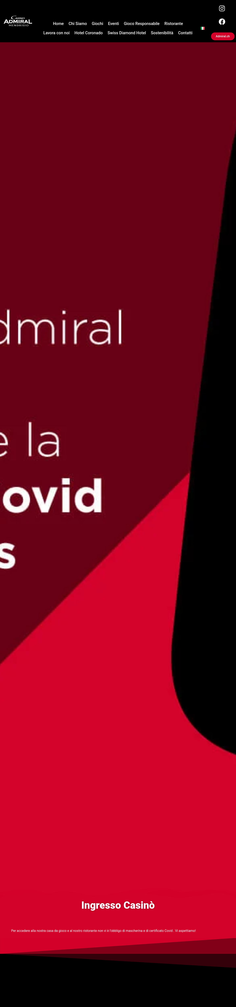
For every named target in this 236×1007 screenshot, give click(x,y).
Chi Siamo (78, 24)
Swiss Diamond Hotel (127, 33)
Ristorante (173, 24)
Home (58, 24)
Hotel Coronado (89, 33)
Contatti (185, 33)
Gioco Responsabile (141, 24)
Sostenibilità (162, 33)
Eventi (113, 24)
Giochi (97, 24)
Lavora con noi (56, 33)
